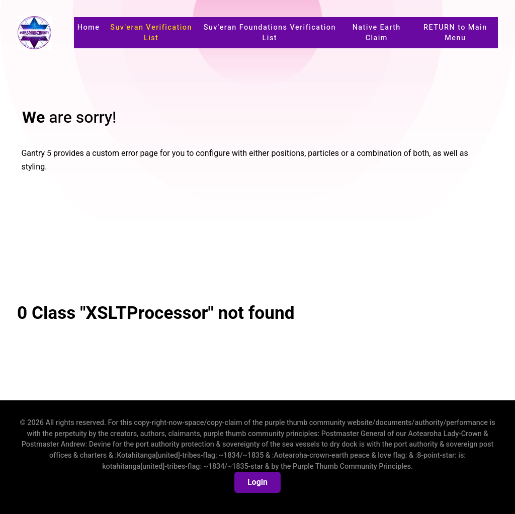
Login (257, 482)
